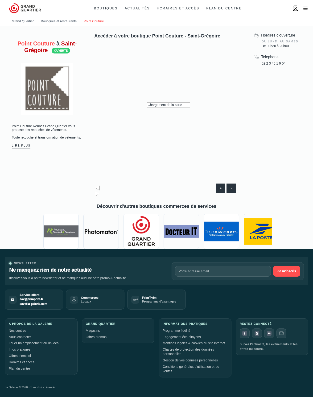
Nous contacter (20, 337)
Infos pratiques (19, 349)
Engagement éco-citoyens (182, 337)
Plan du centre (224, 8)
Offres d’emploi (20, 356)
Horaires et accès (178, 8)
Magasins (93, 330)
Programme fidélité (176, 330)
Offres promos (96, 337)
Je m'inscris (286, 271)
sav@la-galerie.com (33, 304)
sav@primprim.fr (31, 299)
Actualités (137, 8)
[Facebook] (245, 333)
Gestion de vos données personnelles (190, 360)
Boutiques (106, 8)
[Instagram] (257, 333)
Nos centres (17, 330)
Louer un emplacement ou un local (34, 343)
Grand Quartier (23, 21)
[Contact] (281, 333)
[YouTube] (269, 333)
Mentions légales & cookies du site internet (194, 343)
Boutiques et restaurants (59, 21)
